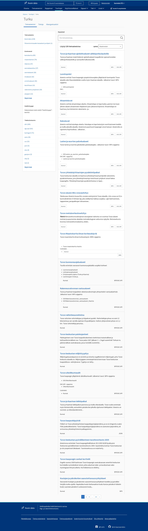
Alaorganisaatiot (52, 24)
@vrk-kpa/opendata (116, 526)
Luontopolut (65, 74)
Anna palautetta (110, 519)
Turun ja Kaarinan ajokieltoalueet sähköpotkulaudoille (84, 53)
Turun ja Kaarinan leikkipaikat (73, 401)
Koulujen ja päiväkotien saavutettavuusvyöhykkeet (83, 478)
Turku (37, 14)
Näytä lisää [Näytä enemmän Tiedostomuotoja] (28, 167)
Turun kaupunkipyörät (70, 420)
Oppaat (84, 8)
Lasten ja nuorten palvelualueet (74, 141)
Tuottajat (58, 8)
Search (78, 3)
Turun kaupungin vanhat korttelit (75, 459)
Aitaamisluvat (66, 100)
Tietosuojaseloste (65, 519)
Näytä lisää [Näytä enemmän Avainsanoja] (28, 98)
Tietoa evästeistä (39, 519)
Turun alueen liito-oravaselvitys (74, 192)
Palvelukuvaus (26, 519)
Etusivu (26, 8)
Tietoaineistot (37, 8)
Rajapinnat (49, 8)
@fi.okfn (100, 526)
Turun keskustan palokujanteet (74, 334)
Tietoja (40, 24)
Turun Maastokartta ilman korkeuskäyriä (78, 233)
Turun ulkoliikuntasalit (70, 372)
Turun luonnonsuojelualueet (72, 262)
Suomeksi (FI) (119, 3)
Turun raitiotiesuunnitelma (72, 315)
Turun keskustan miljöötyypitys (74, 353)
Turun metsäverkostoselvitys (73, 213)
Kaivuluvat (65, 121)
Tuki (93, 8)
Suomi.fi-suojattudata (119, 8)
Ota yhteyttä (98, 519)
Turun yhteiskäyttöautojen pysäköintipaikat (80, 172)
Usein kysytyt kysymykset (83, 519)
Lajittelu (95, 46)
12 (96, 497)
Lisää (101, 8)
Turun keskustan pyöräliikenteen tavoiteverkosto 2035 (84, 439)
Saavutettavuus (52, 519)
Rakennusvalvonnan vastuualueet (75, 288)
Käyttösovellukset (71, 8)
